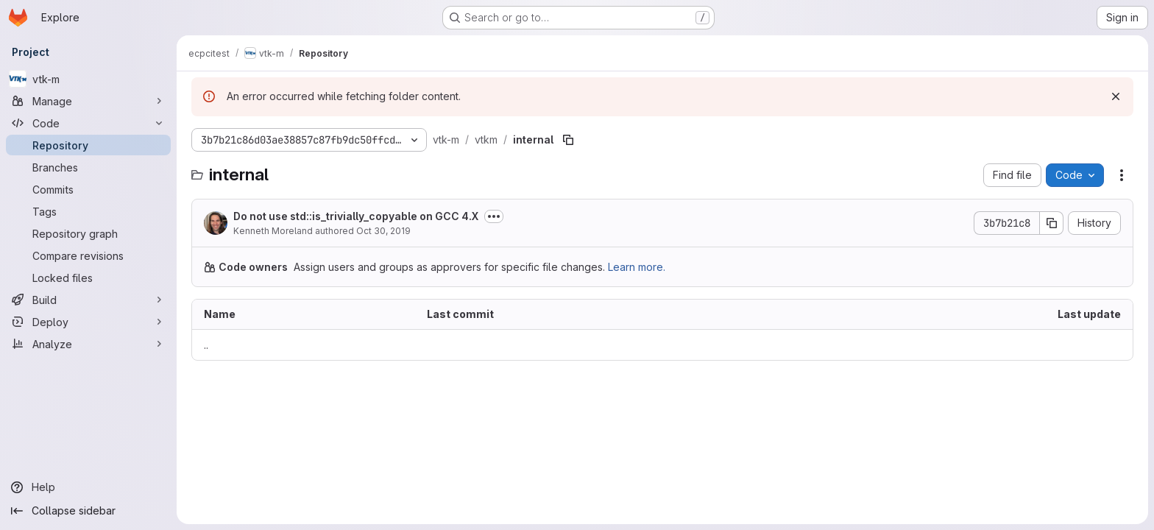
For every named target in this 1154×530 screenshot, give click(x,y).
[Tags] (88, 211)
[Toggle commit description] (493, 216)
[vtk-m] (88, 78)
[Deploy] (88, 321)
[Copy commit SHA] (1051, 223)
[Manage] (88, 101)
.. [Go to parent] (206, 345)
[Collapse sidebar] (88, 511)
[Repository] (88, 145)
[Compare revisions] (88, 255)
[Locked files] (88, 277)
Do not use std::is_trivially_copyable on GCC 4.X (355, 216)
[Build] (88, 299)
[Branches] (88, 167)
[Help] (88, 487)
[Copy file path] (568, 140)
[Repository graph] (88, 233)
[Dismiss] (1116, 96)
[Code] (88, 123)
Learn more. (636, 267)
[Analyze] (88, 343)
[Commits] (88, 189)
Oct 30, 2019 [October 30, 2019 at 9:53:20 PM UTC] (383, 230)
